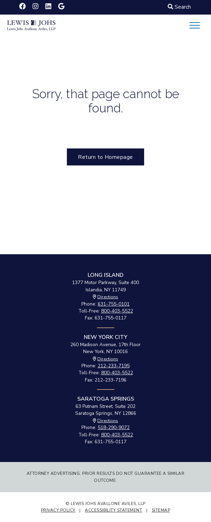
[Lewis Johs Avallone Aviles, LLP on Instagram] (35, 6)
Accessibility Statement (113, 510)
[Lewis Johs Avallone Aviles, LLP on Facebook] (22, 6)
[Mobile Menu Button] (195, 25)
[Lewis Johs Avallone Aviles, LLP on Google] (61, 6)
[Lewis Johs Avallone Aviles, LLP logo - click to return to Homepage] (31, 25)
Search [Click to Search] (179, 7)
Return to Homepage (105, 157)
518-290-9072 (114, 427)
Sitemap (161, 510)
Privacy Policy (58, 510)
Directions (107, 297)
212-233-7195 (114, 365)
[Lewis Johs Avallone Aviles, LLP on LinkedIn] (48, 6)
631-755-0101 (114, 304)
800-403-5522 (117, 311)
